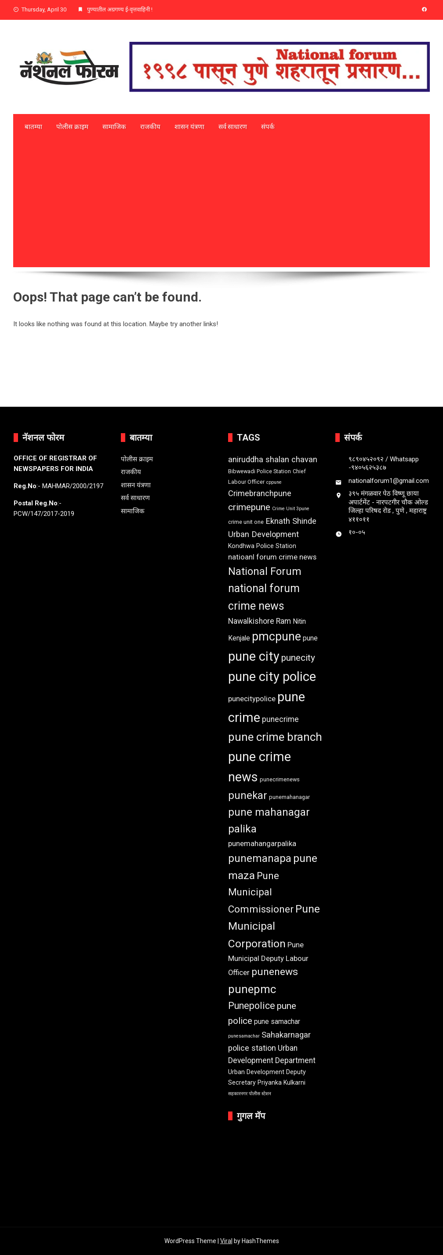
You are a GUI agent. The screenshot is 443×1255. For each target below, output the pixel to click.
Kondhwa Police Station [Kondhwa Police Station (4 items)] (262, 545)
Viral (226, 1240)
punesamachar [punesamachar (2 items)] (244, 1036)
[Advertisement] (221, 205)
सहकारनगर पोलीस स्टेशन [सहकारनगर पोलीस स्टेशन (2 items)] (249, 1094)
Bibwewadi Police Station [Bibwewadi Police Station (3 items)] (259, 471)
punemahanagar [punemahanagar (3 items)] (289, 797)
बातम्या (33, 126)
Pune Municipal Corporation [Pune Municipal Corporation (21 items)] (274, 926)
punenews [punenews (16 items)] (274, 972)
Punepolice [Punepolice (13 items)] (251, 1005)
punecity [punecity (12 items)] (298, 657)
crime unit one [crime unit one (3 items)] (246, 522)
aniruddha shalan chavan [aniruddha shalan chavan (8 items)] (272, 459)
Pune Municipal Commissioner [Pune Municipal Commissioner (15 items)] (261, 892)
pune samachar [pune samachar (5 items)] (277, 1022)
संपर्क (268, 126)
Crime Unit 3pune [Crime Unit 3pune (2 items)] (290, 509)
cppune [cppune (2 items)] (274, 482)
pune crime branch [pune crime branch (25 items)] (275, 736)
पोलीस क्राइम (72, 126)
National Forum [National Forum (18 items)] (264, 571)
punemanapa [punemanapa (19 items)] (259, 858)
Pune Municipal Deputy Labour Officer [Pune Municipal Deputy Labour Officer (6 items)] (268, 958)
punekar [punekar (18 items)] (247, 795)
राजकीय (150, 126)
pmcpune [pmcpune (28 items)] (276, 636)
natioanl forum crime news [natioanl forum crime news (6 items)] (272, 556)
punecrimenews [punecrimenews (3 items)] (280, 779)
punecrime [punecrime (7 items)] (280, 719)
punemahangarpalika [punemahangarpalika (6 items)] (262, 843)
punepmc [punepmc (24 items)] (252, 989)
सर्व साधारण (232, 126)
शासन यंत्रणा (189, 126)
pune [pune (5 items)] (310, 638)
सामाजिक (114, 126)
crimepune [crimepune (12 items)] (249, 507)
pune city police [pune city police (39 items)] (272, 676)
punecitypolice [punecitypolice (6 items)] (252, 698)
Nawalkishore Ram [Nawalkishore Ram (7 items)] (259, 621)
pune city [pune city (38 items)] (254, 656)
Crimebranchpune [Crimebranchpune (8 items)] (259, 493)
